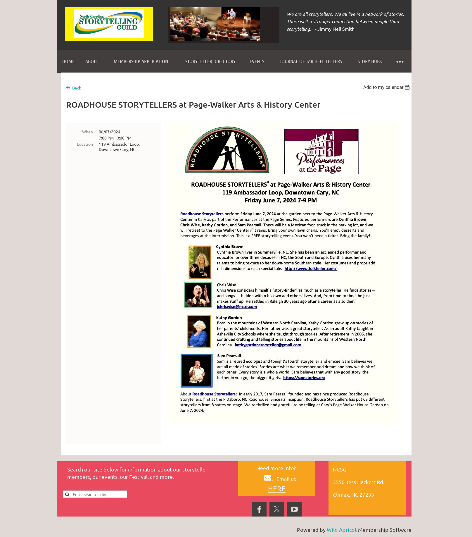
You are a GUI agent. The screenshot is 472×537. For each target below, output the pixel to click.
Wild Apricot (342, 529)
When (87, 131)
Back (76, 88)
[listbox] (387, 87)
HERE (277, 488)
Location (85, 144)
